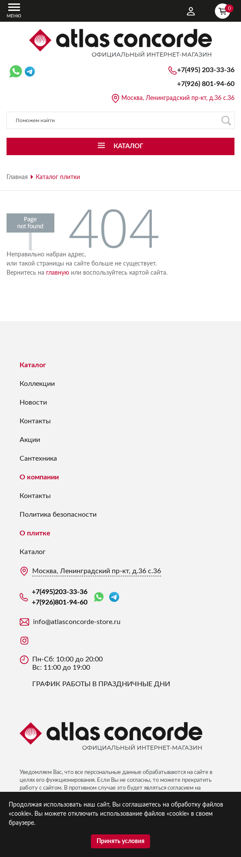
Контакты (35, 421)
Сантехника (38, 458)
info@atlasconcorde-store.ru (76, 621)
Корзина (224, 10)
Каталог (33, 365)
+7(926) (205, 83)
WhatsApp (99, 597)
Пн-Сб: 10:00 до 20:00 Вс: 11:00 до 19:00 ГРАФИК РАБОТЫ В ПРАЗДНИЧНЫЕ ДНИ (101, 672)
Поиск (226, 120)
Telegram (114, 597)
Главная (17, 177)
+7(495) (205, 69)
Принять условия (120, 841)
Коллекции (37, 383)
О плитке (35, 533)
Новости (33, 402)
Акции (30, 439)
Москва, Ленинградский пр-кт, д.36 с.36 (177, 98)
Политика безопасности (58, 514)
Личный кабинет (191, 11)
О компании (39, 477)
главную (57, 273)
